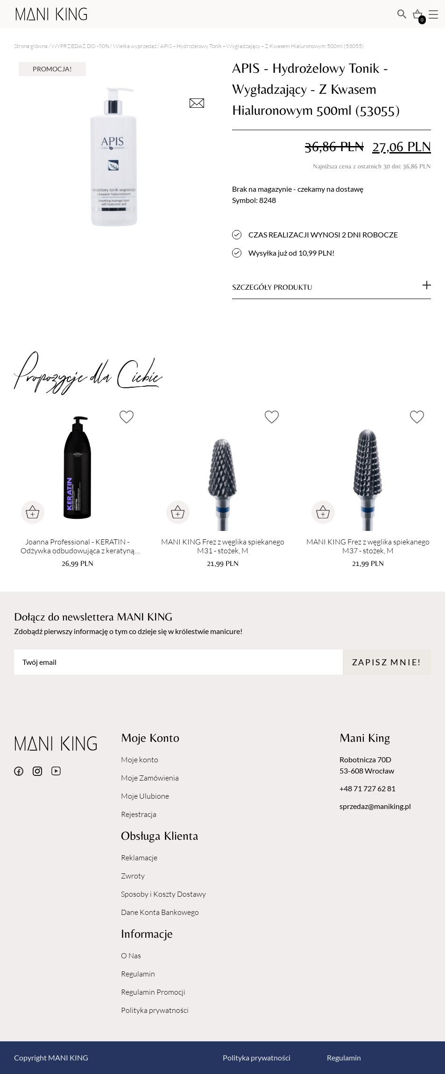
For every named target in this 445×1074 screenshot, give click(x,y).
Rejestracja (138, 814)
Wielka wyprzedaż (134, 45)
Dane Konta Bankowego (160, 912)
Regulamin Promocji (153, 992)
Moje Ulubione (145, 796)
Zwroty (133, 875)
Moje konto (139, 759)
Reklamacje (139, 857)
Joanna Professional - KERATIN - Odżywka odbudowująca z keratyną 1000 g (77, 546)
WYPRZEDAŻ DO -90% (80, 45)
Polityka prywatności (155, 1010)
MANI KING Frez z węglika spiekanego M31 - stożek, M (222, 546)
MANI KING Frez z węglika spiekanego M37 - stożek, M (368, 546)
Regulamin (138, 973)
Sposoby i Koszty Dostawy (163, 894)
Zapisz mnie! (387, 662)
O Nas (131, 955)
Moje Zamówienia (150, 777)
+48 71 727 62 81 (367, 788)
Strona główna (31, 45)
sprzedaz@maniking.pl (375, 806)
